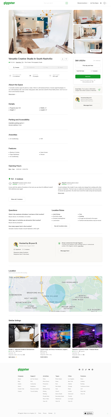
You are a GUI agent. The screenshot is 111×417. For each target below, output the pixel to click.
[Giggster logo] (23, 369)
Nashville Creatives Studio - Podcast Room (85, 349)
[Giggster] (9, 3)
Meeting (45, 394)
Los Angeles (71, 379)
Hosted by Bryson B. (86, 98)
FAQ (31, 381)
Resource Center (34, 389)
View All (45, 401)
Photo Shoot (46, 381)
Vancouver (70, 394)
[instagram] (82, 369)
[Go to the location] (24, 336)
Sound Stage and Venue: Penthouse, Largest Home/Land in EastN (53, 349)
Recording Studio (60, 396)
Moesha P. (16, 183)
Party (44, 379)
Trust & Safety (34, 391)
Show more (12, 94)
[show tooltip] (95, 80)
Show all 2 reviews (17, 199)
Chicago (70, 386)
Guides (19, 384)
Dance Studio (59, 394)
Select (19, 386)
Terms (39, 413)
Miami (69, 389)
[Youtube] (89, 369)
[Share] (62, 58)
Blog (19, 381)
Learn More (80, 246)
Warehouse (58, 399)
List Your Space (94, 3)
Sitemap (50, 413)
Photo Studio (59, 379)
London (70, 391)
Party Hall (83, 391)
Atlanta (70, 384)
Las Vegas (70, 399)
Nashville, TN (19, 62)
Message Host (88, 105)
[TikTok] (86, 369)
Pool (57, 384)
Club (57, 389)
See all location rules (60, 226)
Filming (44, 391)
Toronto (70, 396)
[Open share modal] (33, 326)
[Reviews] (92, 369)
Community (33, 384)
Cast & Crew (80, 71)
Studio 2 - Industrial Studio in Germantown (21, 349)
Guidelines (33, 386)
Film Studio (58, 386)
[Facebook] (79, 369)
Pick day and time (88, 65)
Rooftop (82, 384)
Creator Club (21, 389)
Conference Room (85, 386)
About (19, 379)
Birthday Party (46, 389)
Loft (81, 389)
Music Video (46, 399)
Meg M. (64, 183)
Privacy (44, 413)
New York (70, 381)
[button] (41, 32)
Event (44, 386)
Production (45, 384)
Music (82, 379)
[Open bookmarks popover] (66, 58)
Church (57, 391)
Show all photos (95, 51)
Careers (20, 391)
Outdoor (83, 381)
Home (57, 381)
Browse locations (82, 3)
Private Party (46, 396)
